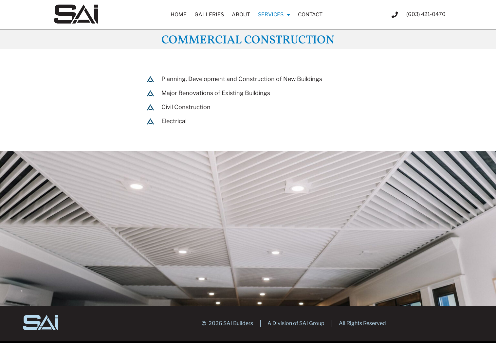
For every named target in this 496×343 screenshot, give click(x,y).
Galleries (209, 14)
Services (274, 15)
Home (179, 14)
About (241, 14)
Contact (310, 14)
